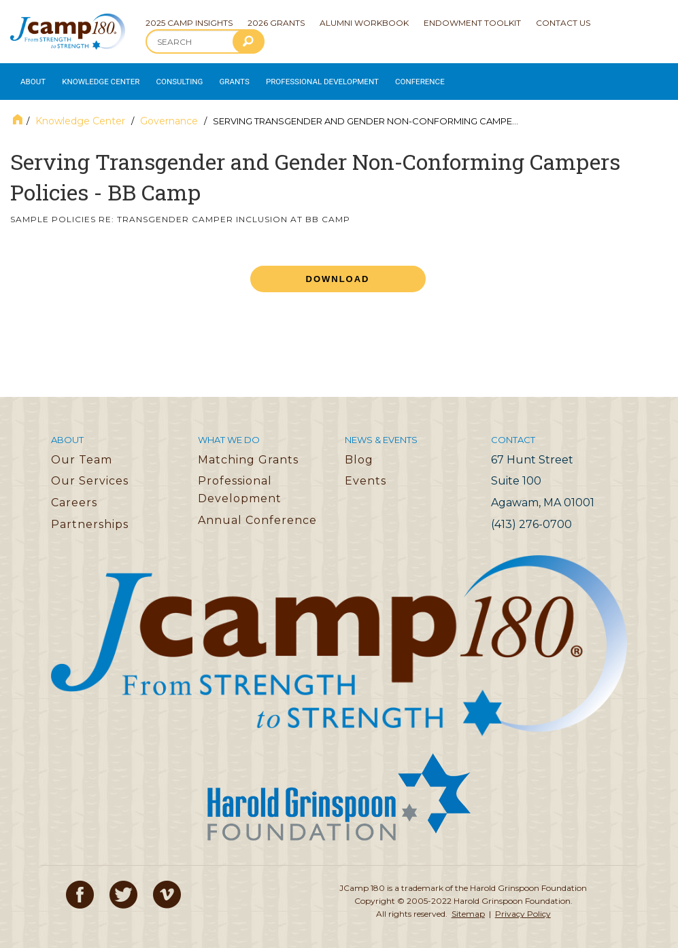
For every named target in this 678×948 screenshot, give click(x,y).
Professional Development (307, 78)
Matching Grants (248, 452)
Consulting (170, 78)
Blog (359, 452)
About (31, 78)
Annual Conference (257, 513)
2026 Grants (276, 23)
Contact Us (563, 23)
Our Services (90, 474)
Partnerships (90, 517)
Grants (224, 78)
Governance (169, 115)
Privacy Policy (523, 907)
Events (365, 474)
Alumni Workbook (364, 23)
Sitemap (468, 907)
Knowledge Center (96, 78)
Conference (396, 78)
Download (338, 273)
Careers (74, 496)
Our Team (81, 452)
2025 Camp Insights (189, 23)
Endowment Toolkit (472, 23)
